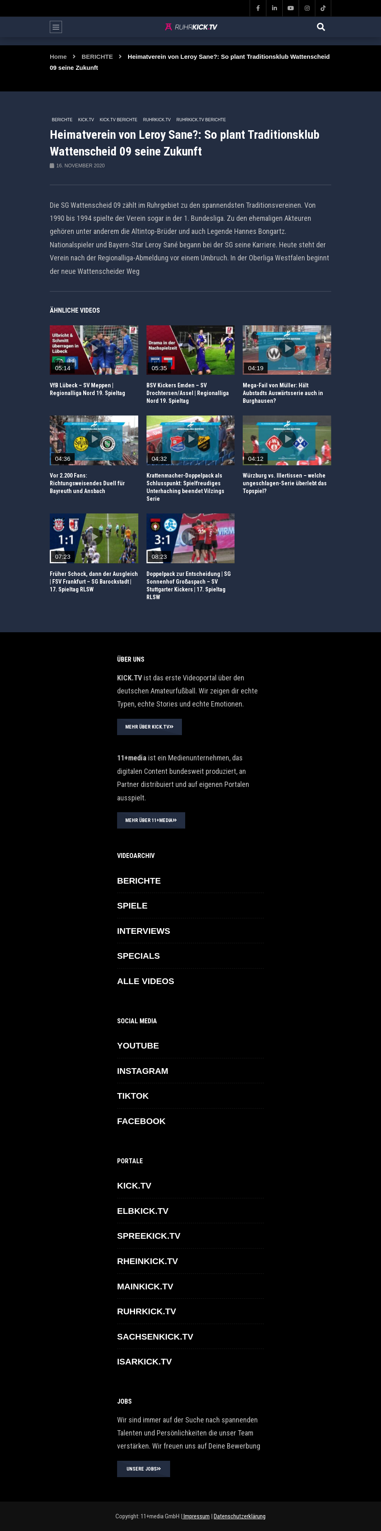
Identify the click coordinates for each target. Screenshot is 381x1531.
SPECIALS (138, 955)
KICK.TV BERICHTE (118, 120)
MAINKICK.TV (145, 1286)
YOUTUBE (138, 1045)
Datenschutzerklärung (240, 1516)
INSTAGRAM (142, 1070)
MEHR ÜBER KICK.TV (149, 727)
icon (94, 348)
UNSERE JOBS (143, 1469)
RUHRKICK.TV (157, 120)
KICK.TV (86, 120)
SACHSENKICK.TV (155, 1336)
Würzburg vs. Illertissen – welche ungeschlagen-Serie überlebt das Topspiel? (285, 483)
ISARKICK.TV (144, 1361)
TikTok (133, 1095)
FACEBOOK (141, 1121)
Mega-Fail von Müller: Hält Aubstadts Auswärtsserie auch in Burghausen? (283, 393)
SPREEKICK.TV (148, 1235)
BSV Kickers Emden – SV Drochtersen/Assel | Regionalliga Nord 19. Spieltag (187, 393)
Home (58, 56)
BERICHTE (97, 56)
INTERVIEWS (143, 930)
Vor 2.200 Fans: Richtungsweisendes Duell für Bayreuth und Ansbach (87, 483)
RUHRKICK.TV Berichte (201, 120)
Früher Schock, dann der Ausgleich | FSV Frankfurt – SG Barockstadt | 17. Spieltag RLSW (94, 582)
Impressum (196, 1516)
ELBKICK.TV (142, 1210)
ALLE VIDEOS (145, 981)
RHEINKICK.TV (147, 1261)
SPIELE (132, 905)
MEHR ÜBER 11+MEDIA (151, 820)
